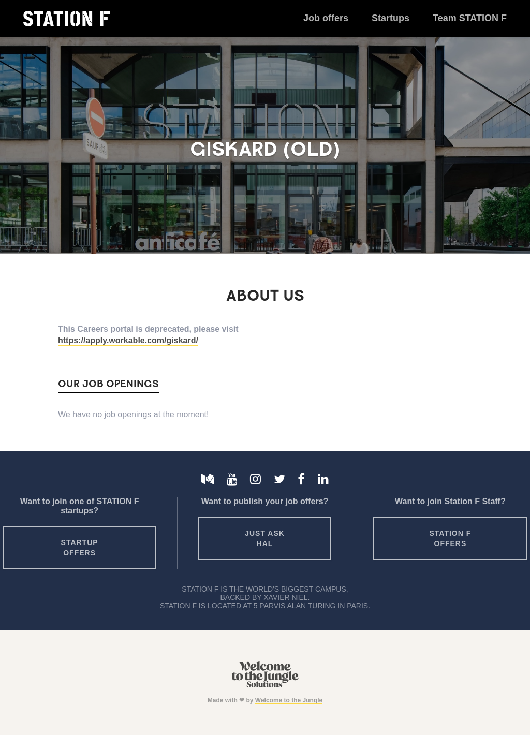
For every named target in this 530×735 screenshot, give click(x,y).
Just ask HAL (265, 538)
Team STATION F (470, 18)
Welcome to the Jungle (288, 700)
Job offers (325, 18)
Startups (390, 18)
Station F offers (451, 538)
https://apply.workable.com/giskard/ (128, 340)
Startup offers (79, 547)
